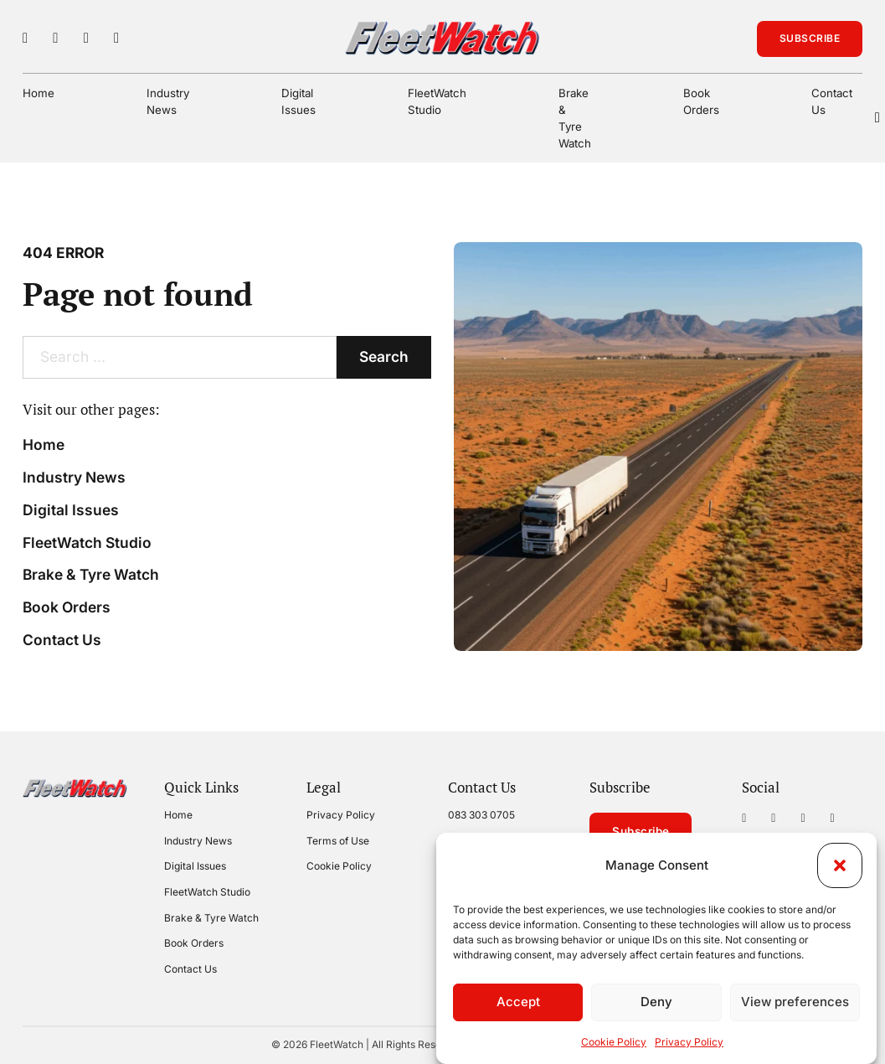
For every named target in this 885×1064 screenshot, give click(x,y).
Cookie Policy (613, 1042)
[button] (840, 865)
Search (384, 356)
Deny (656, 1002)
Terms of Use (337, 840)
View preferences (795, 1002)
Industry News (168, 101)
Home (38, 93)
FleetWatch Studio (437, 101)
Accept (518, 1002)
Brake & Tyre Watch (574, 118)
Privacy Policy (689, 1042)
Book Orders (701, 101)
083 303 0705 (481, 814)
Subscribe (810, 38)
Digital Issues (298, 101)
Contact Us (831, 101)
